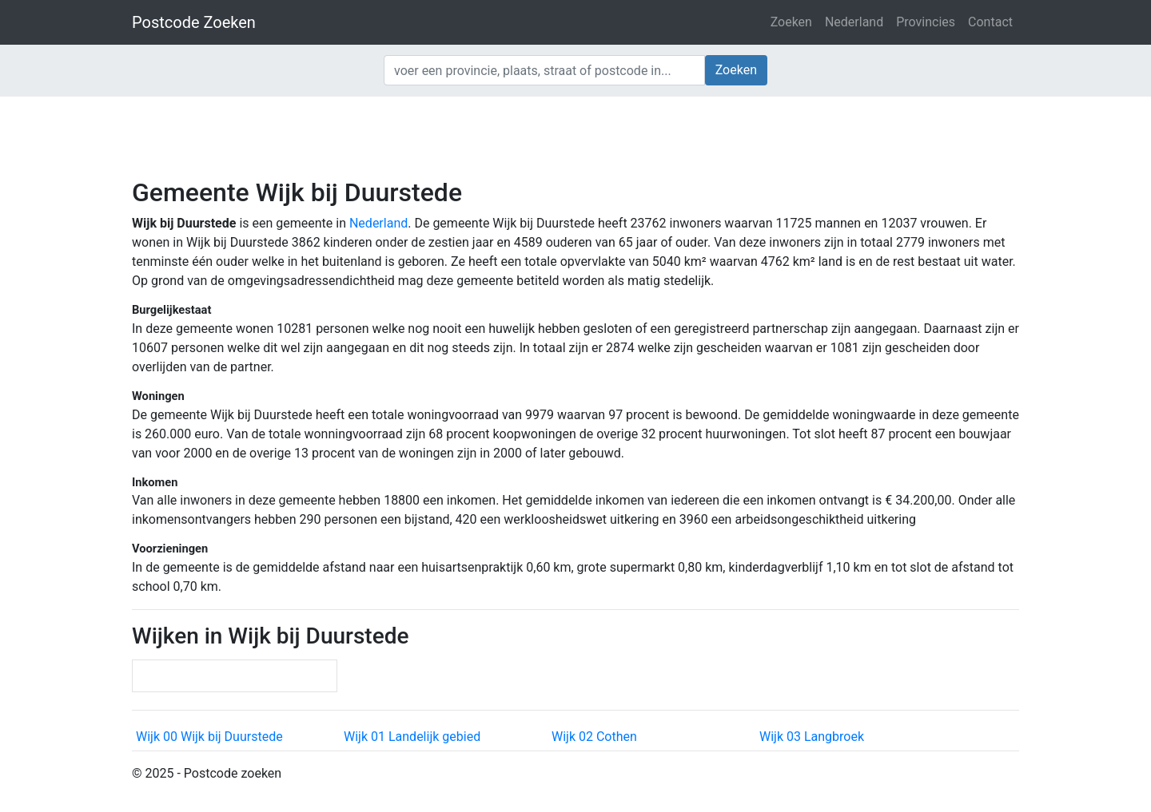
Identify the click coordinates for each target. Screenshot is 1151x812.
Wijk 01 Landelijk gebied (412, 736)
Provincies (925, 22)
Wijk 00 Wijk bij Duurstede (209, 736)
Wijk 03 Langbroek (811, 736)
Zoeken (791, 22)
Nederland (854, 22)
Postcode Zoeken (194, 22)
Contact (990, 22)
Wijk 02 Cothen (594, 736)
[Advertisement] (575, 136)
